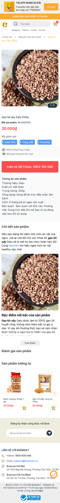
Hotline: (19, 455)
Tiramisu (25, 30)
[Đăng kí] (49, 433)
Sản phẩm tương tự (16, 363)
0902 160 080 (43, 166)
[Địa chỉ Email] (30, 433)
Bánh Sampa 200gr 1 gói (13, 400)
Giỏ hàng (55, 23)
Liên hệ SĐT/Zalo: (30, 166)
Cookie (34, 30)
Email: (22, 461)
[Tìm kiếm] (15, 23)
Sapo (40, 490)
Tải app (51, 6)
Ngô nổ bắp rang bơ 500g (42, 400)
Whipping (16, 30)
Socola (42, 30)
